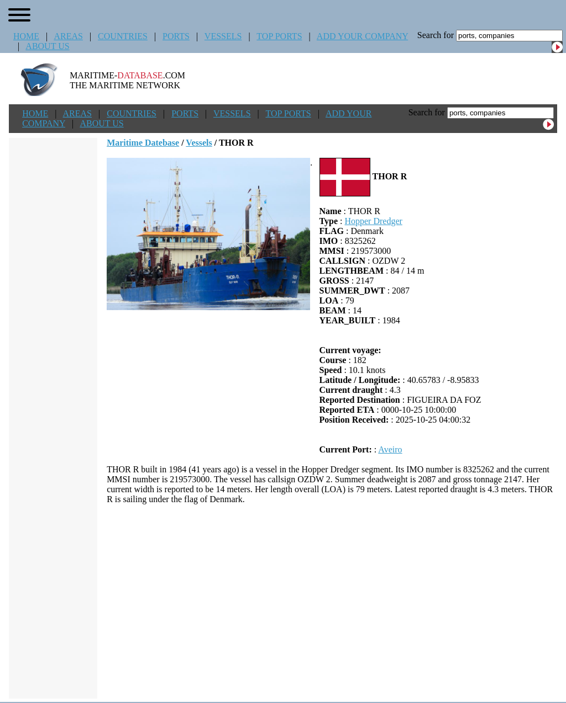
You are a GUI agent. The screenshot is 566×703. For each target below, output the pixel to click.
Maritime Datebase (143, 142)
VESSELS (223, 36)
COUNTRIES (123, 36)
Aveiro (390, 449)
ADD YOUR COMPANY (362, 36)
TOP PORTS (279, 36)
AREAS (68, 36)
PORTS (176, 36)
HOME (26, 36)
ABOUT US (47, 46)
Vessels (199, 142)
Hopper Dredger (373, 221)
